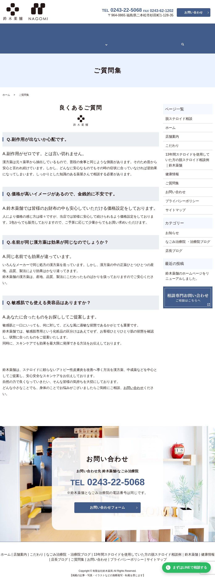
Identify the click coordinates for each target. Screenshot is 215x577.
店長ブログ (144, 37)
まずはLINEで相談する (186, 567)
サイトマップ (175, 201)
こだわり (46, 30)
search (180, 37)
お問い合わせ (193, 12)
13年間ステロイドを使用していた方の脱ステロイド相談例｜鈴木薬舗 (57, 37)
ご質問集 (165, 37)
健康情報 (124, 37)
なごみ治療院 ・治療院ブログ (80, 30)
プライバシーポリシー (182, 192)
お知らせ (172, 223)
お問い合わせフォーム (107, 498)
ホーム (10, 30)
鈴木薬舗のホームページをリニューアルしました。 (187, 266)
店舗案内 (27, 30)
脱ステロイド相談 (178, 109)
